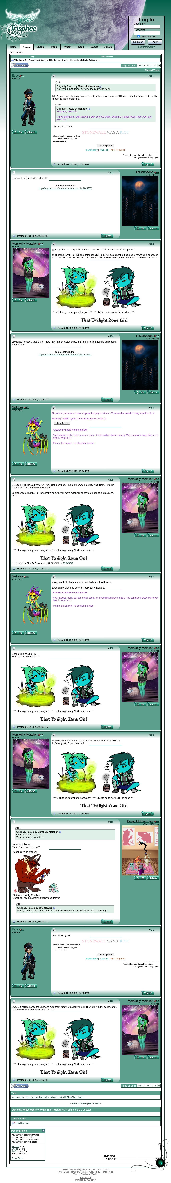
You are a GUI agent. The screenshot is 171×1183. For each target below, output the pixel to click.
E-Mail (66, 1172)
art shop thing (18, 1097)
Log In (154, 41)
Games (94, 47)
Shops (40, 47)
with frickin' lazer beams (73, 1097)
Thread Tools (152, 70)
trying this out (56, 1097)
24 (151, 65)
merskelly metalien (40, 1097)
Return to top (85, 1177)
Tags (14, 1093)
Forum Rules (17, 1158)
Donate (108, 47)
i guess (28, 1097)
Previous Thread (79, 1103)
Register (138, 41)
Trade (54, 47)
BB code (15, 1146)
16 (148, 65)
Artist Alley (42, 60)
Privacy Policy (94, 1172)
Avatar (67, 47)
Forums (26, 47)
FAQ (32, 57)
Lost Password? (146, 47)
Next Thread (93, 1103)
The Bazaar (30, 60)
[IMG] (14, 1151)
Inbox (81, 47)
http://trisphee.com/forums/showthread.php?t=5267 (65, 188)
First (140, 65)
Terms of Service (78, 1172)
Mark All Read (107, 57)
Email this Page (22, 1123)
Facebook (85, 1174)
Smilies (15, 1149)
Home (13, 47)
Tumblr (94, 1174)
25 (155, 65)
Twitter (76, 1174)
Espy (15, 75)
